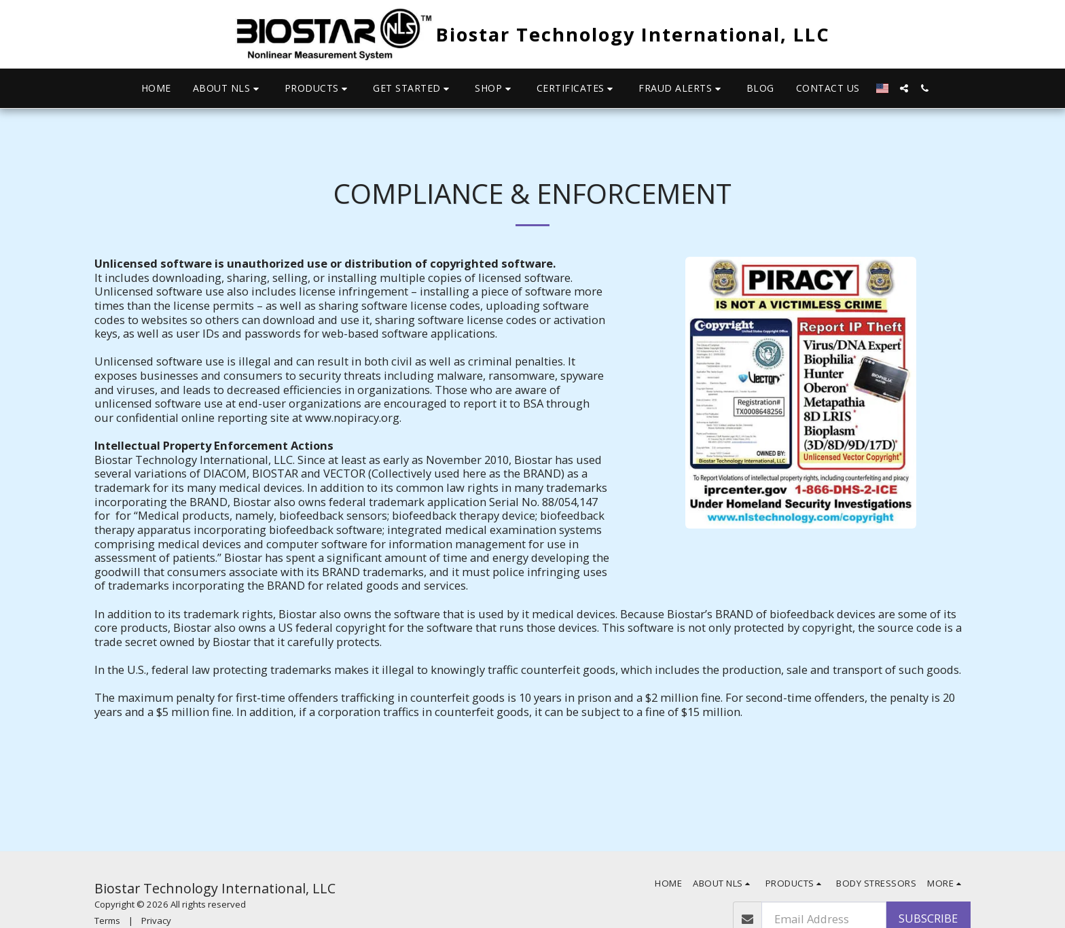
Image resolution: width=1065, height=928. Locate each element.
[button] (228, 89)
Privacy (156, 920)
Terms (107, 920)
